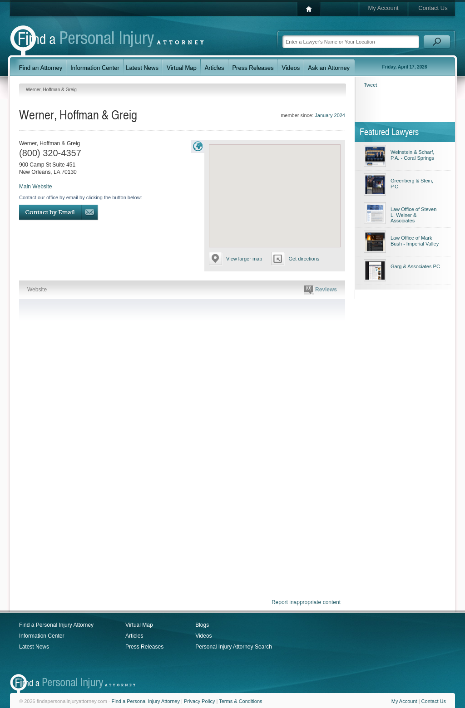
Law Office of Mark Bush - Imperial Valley (415, 240)
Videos (203, 636)
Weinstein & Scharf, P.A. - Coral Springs (412, 155)
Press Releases (144, 647)
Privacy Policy (199, 701)
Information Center (41, 636)
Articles (134, 636)
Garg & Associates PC (415, 266)
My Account (383, 8)
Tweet (370, 85)
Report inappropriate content (306, 602)
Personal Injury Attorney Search (233, 647)
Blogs (202, 625)
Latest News (34, 647)
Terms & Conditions (240, 701)
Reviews (320, 290)
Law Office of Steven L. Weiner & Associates (413, 214)
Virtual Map (139, 625)
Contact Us (432, 8)
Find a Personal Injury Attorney (56, 625)
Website (37, 289)
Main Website (35, 186)
